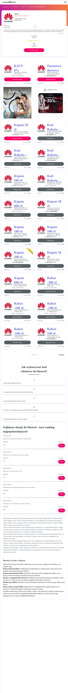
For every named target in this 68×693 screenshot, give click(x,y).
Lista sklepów (15, 6)
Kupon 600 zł (19, 280)
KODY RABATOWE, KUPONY (12, 637)
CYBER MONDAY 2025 (9, 652)
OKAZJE (4, 634)
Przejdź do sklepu (34, 50)
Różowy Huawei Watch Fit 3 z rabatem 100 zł (54, 310)
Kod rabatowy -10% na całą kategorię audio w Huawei (54, 183)
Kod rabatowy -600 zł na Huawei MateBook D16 (20, 285)
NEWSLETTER (7, 667)
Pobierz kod (17, 189)
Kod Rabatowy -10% (54, 127)
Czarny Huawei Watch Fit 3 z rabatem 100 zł (21, 336)
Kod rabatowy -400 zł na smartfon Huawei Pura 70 (20, 208)
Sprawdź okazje (17, 79)
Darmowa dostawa (54, 68)
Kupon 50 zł (21, 127)
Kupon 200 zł (19, 254)
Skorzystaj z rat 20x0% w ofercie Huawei (20, 73)
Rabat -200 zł (52, 280)
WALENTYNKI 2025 (8, 655)
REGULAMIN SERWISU (43, 641)
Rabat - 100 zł (52, 331)
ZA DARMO (6, 645)
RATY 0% (18, 68)
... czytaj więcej (60, 33)
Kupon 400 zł (19, 203)
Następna (61, 355)
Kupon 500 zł (19, 178)
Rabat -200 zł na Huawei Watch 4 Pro (53, 285)
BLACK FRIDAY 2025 (9, 648)
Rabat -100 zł (18, 305)
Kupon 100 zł (19, 229)
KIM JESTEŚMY (40, 634)
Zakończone (50, 138)
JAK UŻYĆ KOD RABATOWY (45, 637)
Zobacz (62, 445)
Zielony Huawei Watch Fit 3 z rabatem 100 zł (21, 310)
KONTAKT (5, 663)
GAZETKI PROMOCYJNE (10, 641)
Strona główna (4, 6)
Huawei (23, 6)
